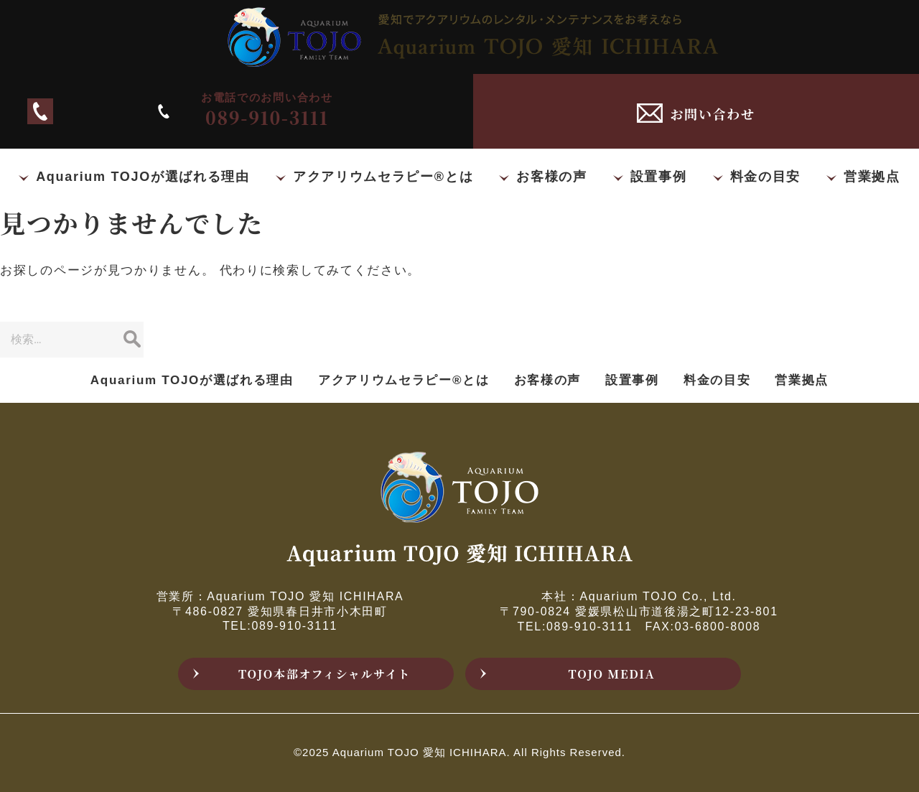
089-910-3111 (250, 110)
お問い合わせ (712, 113)
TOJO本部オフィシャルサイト (324, 674)
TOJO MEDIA (612, 674)
